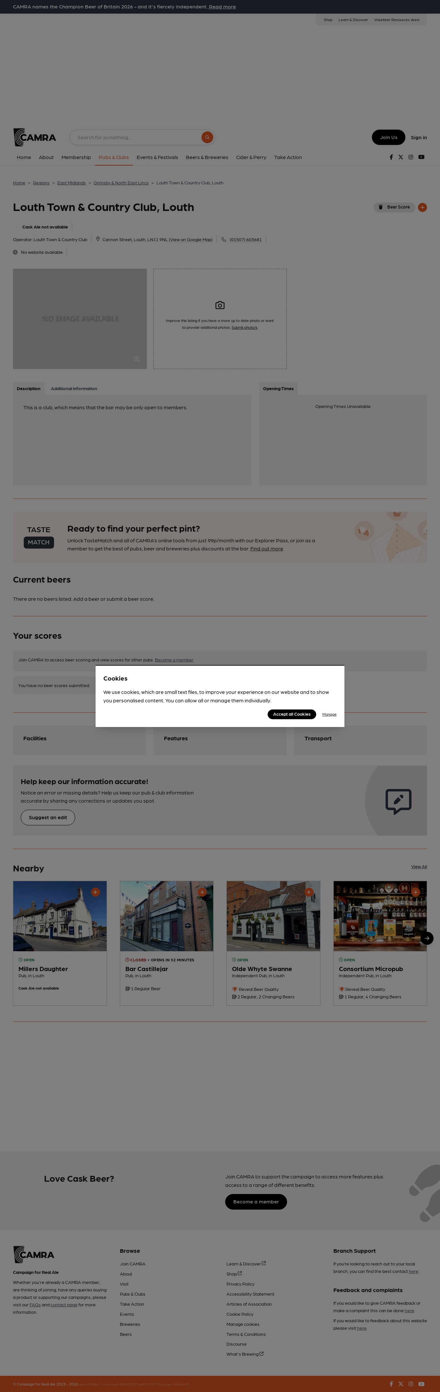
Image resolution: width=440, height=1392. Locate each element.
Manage (329, 714)
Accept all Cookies (292, 713)
